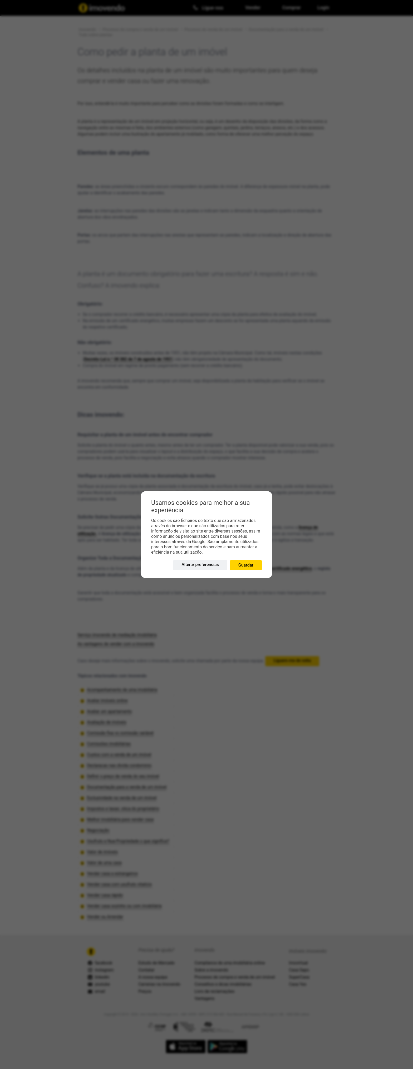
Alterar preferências (200, 564)
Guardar (245, 565)
